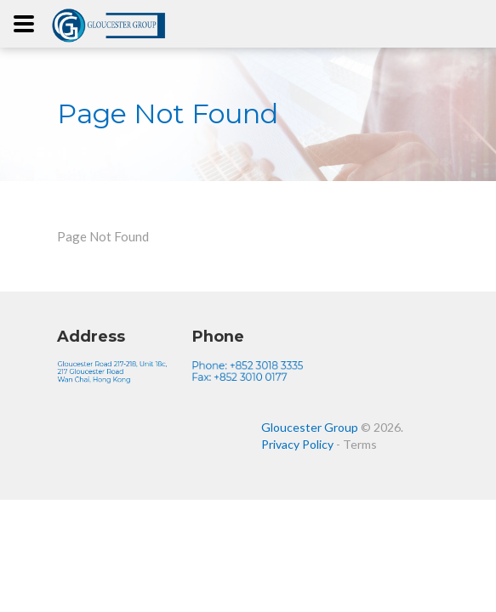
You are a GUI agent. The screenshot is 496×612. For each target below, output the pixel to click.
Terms (360, 444)
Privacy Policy (297, 444)
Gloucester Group (309, 427)
